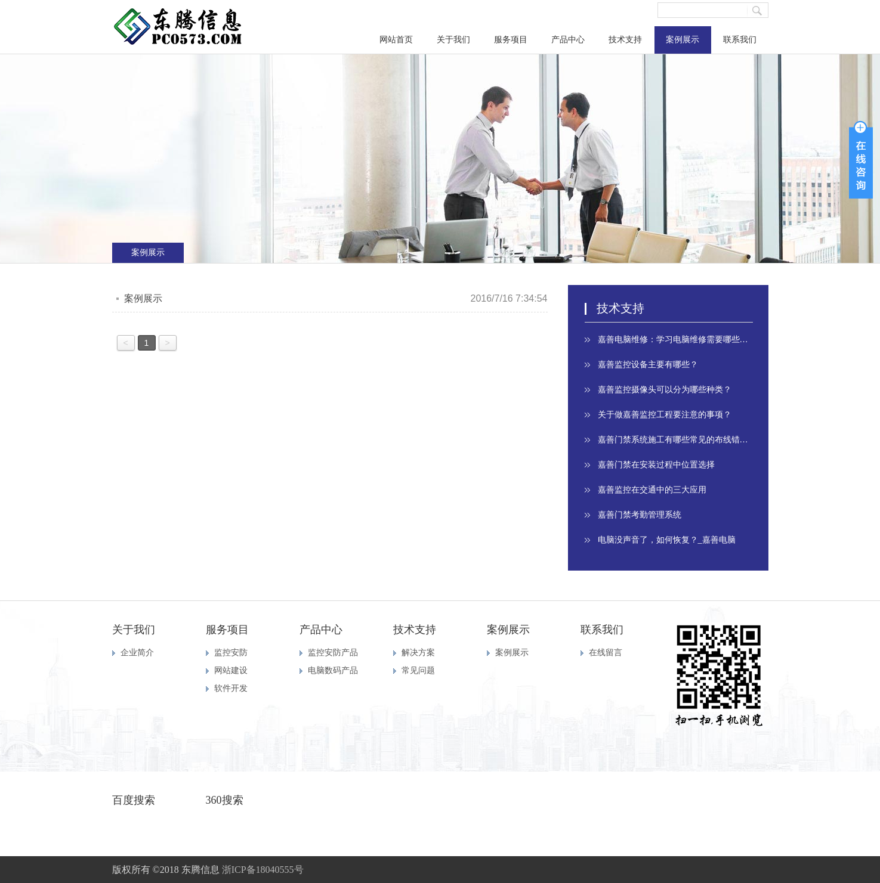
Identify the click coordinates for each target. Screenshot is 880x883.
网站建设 (231, 670)
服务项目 (510, 39)
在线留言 (605, 652)
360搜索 (224, 800)
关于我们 (453, 39)
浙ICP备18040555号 (263, 870)
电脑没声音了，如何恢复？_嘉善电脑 (667, 539)
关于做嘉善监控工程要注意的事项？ (664, 414)
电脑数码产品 (333, 670)
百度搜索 (133, 800)
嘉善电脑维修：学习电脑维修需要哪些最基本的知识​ (675, 339)
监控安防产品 (333, 652)
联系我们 (740, 39)
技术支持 (625, 39)
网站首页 (396, 39)
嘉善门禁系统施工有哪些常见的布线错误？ (675, 439)
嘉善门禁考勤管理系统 (639, 514)
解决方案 (418, 652)
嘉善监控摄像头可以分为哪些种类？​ (664, 389)
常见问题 (418, 670)
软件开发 (231, 688)
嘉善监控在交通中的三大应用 (652, 489)
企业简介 (137, 652)
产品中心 (568, 39)
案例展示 (682, 39)
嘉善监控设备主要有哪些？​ (648, 364)
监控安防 (231, 652)
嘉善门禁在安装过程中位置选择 (656, 464)
